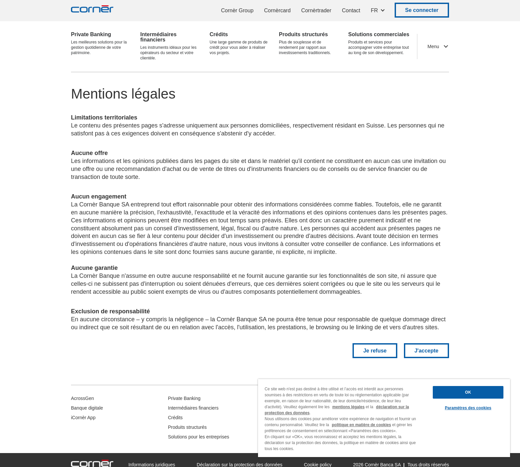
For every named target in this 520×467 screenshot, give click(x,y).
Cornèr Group (237, 10)
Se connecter (421, 10)
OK (468, 392)
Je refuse (374, 350)
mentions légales (348, 407)
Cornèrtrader (316, 10)
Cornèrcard (277, 10)
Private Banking (184, 398)
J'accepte (426, 350)
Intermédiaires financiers (193, 408)
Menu (433, 46)
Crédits (175, 417)
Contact (351, 10)
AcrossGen (82, 398)
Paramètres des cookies (468, 408)
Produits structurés (187, 427)
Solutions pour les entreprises (198, 436)
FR (374, 10)
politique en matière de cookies (361, 425)
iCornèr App (83, 417)
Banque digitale (87, 408)
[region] (384, 418)
